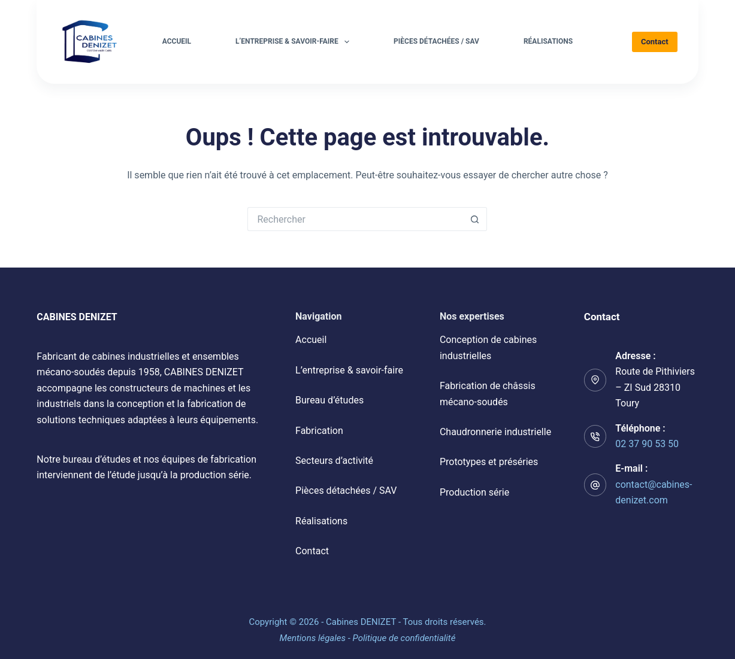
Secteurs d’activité (334, 460)
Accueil (176, 41)
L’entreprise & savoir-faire (294, 42)
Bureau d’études (329, 400)
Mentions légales (313, 638)
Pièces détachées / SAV (436, 41)
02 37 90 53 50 (647, 444)
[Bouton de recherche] (475, 219)
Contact (655, 41)
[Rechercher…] (355, 219)
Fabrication (319, 430)
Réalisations (548, 41)
